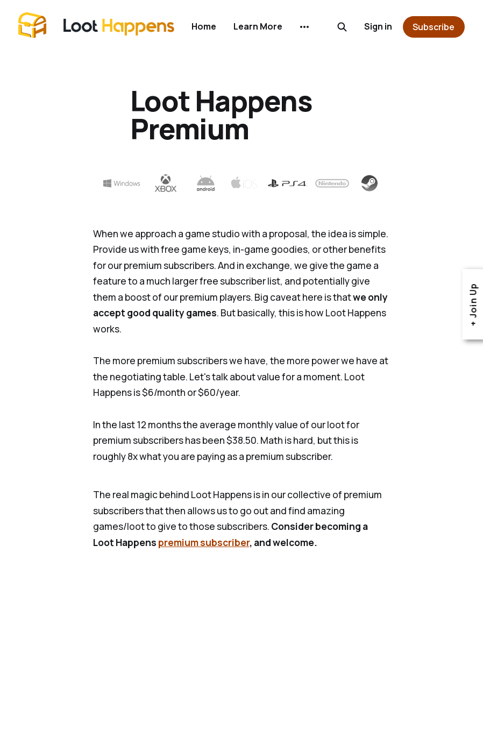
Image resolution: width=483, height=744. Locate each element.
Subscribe (433, 27)
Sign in (378, 26)
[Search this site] (342, 27)
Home (203, 26)
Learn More (257, 26)
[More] (304, 27)
